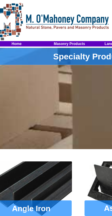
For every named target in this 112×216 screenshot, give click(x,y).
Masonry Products (69, 44)
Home (17, 44)
